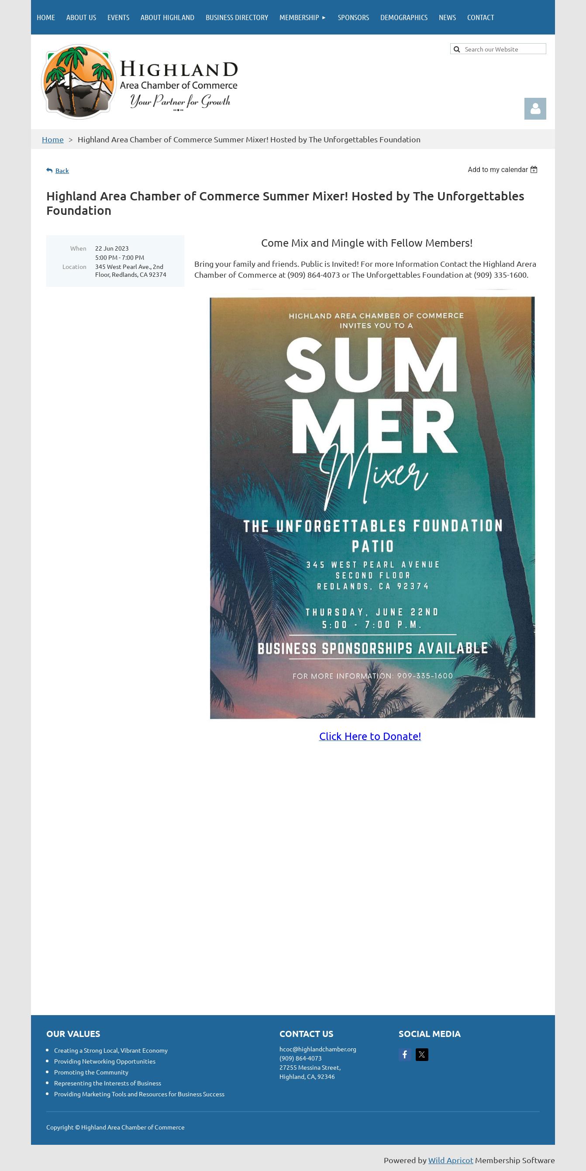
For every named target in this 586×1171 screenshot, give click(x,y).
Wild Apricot (450, 1159)
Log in (535, 109)
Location (74, 266)
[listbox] (504, 169)
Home (53, 139)
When (78, 248)
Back (62, 170)
